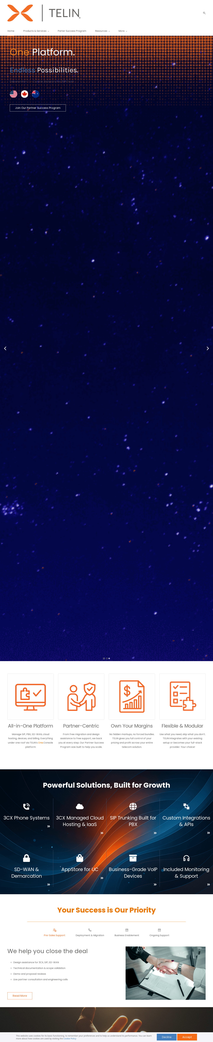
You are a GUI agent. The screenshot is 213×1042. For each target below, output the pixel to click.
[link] (24, 88)
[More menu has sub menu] (178, 31)
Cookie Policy (69, 1038)
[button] (203, 13)
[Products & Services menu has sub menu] (36, 31)
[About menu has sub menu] (160, 31)
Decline (166, 1037)
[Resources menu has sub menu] (102, 31)
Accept (187, 1037)
